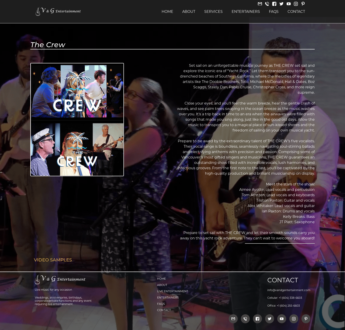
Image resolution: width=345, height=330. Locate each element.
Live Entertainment (172, 291)
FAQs (274, 11)
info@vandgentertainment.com (288, 290)
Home (167, 11)
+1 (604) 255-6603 (288, 305)
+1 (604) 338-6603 (290, 297)
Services (213, 11)
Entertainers (246, 11)
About (188, 11)
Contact (296, 11)
